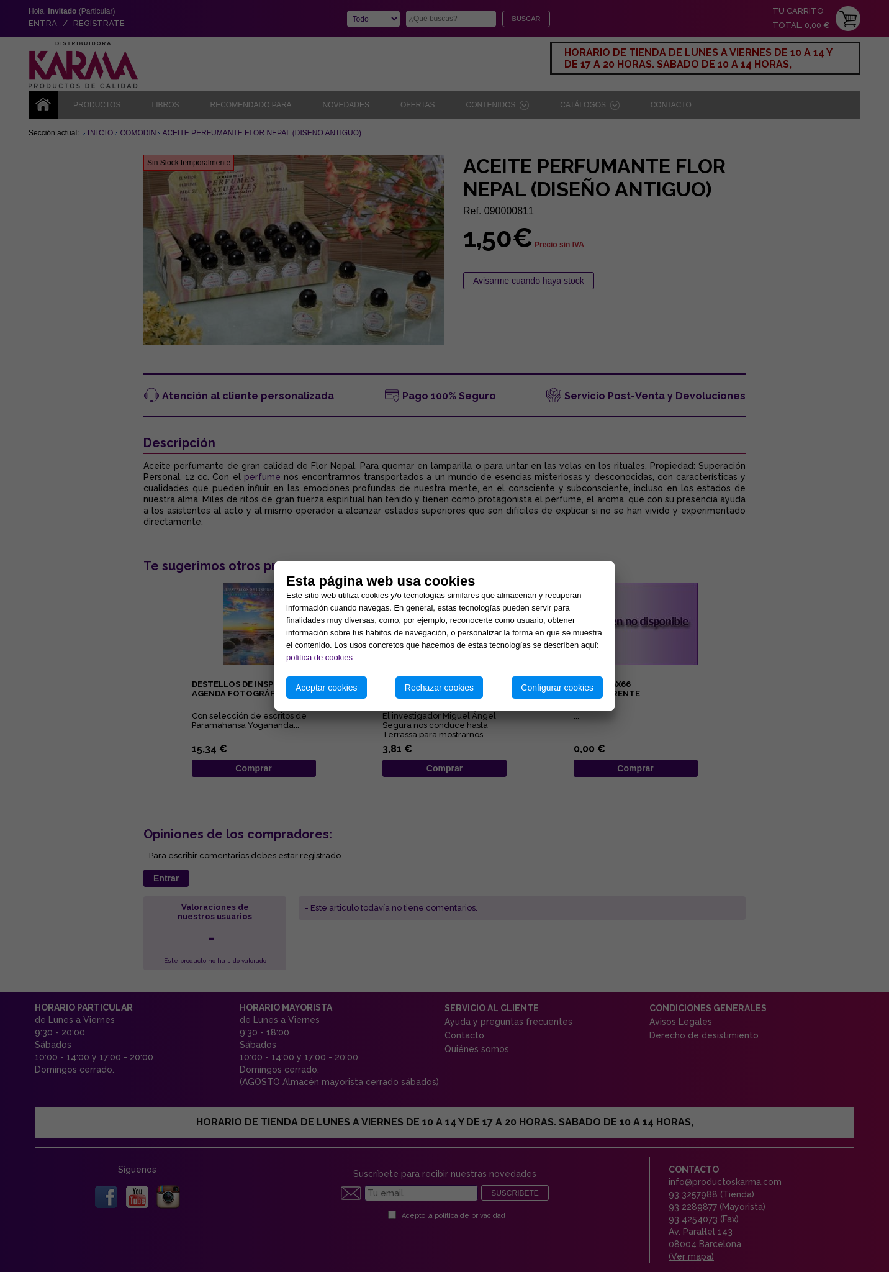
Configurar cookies (557, 688)
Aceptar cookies (327, 688)
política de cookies (319, 657)
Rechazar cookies (439, 688)
